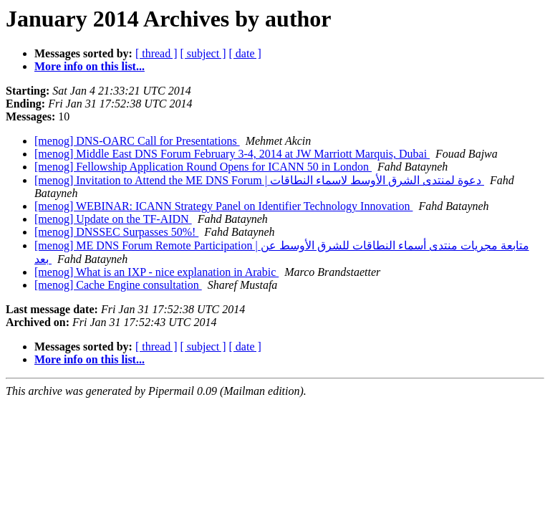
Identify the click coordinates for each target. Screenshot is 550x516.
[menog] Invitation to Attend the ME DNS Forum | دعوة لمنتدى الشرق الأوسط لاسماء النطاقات (259, 180)
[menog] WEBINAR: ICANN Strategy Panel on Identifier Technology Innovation (223, 206)
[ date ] (245, 53)
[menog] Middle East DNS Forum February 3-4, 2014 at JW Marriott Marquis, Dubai (232, 154)
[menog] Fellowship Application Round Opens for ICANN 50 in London (203, 167)
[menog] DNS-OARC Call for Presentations (137, 141)
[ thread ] (156, 53)
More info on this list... (89, 66)
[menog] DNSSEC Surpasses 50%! (116, 232)
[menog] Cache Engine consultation (118, 285)
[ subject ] (203, 53)
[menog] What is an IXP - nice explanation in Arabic (156, 272)
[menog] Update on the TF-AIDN (113, 219)
